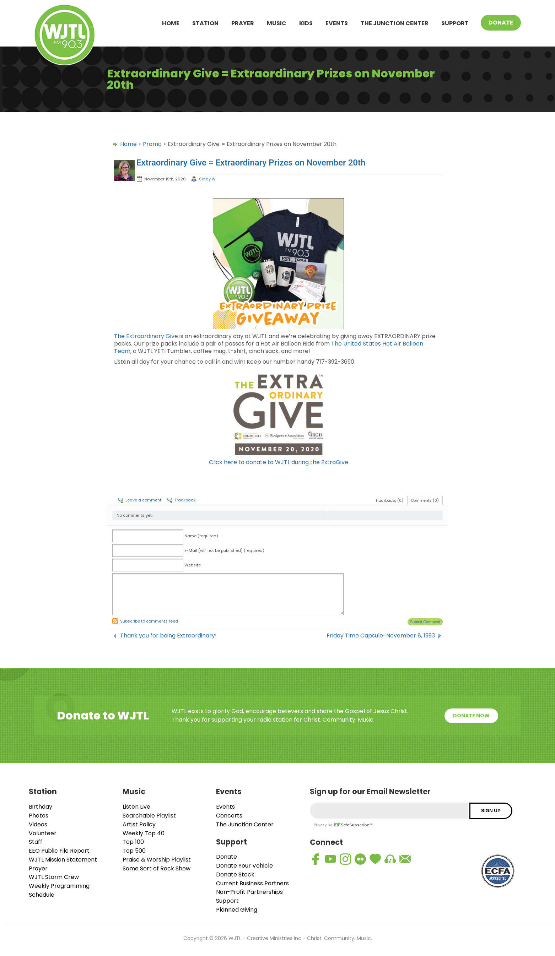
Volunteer (42, 833)
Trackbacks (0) (389, 500)
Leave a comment (143, 500)
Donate (501, 22)
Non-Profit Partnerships (249, 892)
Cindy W (207, 179)
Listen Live (136, 807)
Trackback (184, 500)
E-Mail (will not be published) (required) (224, 550)
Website (192, 565)
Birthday (40, 807)
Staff (35, 842)
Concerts (229, 815)
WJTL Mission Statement (63, 859)
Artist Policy (139, 824)
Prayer (242, 23)
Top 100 (133, 842)
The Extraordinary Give (146, 336)
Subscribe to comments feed (149, 621)
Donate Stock (235, 874)
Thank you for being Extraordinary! (168, 636)
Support (455, 23)
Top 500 (134, 851)
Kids (306, 23)
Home (170, 23)
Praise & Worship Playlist (157, 859)
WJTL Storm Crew (54, 877)
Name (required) (201, 536)
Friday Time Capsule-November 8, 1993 (381, 636)
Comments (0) (425, 500)
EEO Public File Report (59, 851)
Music (276, 23)
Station (205, 23)
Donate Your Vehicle (244, 866)
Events (336, 23)
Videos (38, 824)
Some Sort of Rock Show (156, 868)
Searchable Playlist (149, 815)
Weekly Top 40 (144, 833)
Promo (152, 144)
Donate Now (471, 715)
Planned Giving (236, 910)
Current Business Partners (252, 883)
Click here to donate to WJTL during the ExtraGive (278, 462)
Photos (38, 815)
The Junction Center (395, 23)
